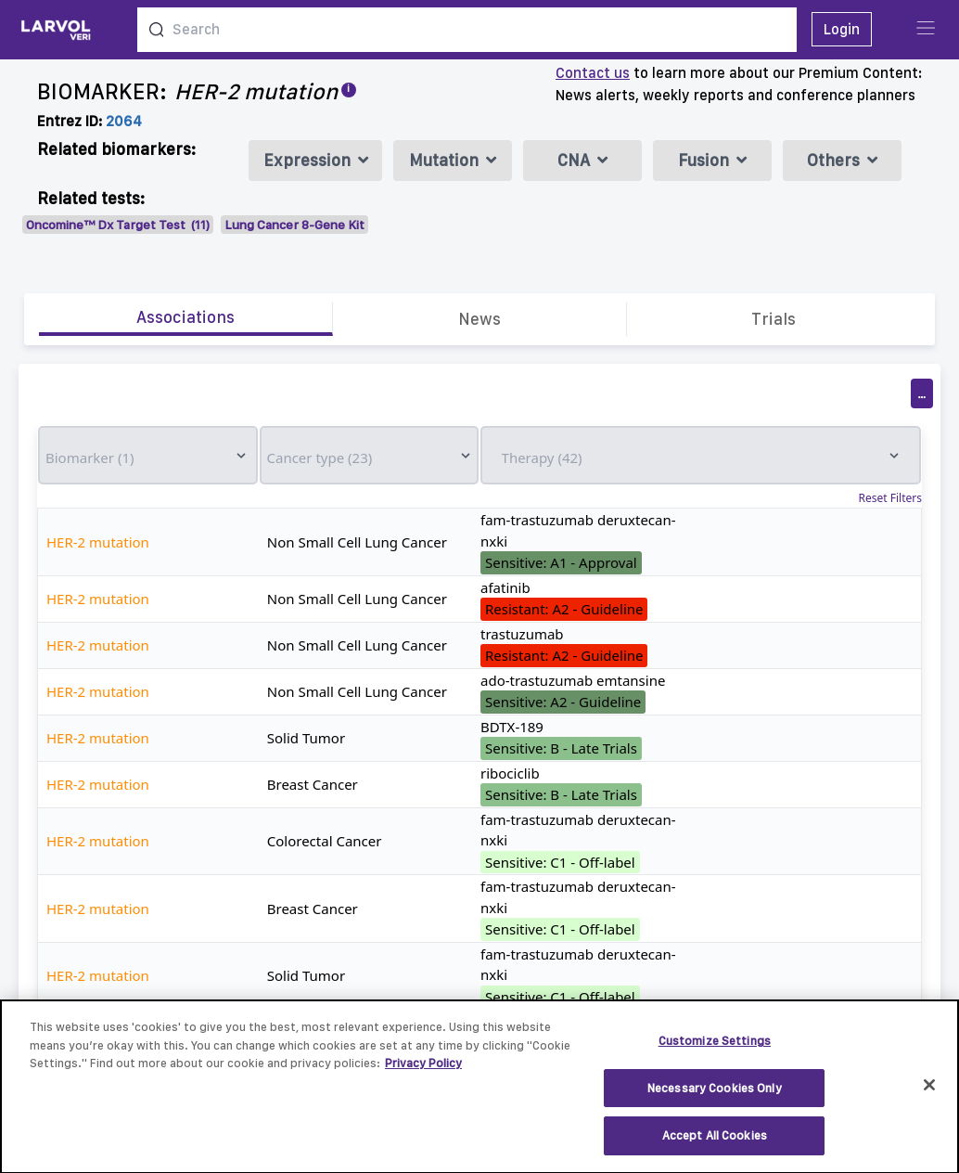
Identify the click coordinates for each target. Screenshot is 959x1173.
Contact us (593, 73)
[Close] (929, 1093)
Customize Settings (715, 1050)
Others (842, 160)
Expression (315, 160)
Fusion (712, 160)
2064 (124, 121)
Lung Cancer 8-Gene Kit (294, 224)
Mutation (452, 160)
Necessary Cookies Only (714, 1096)
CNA (582, 160)
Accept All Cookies (714, 1145)
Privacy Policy (423, 1072)
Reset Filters (890, 498)
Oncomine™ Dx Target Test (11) (118, 224)
